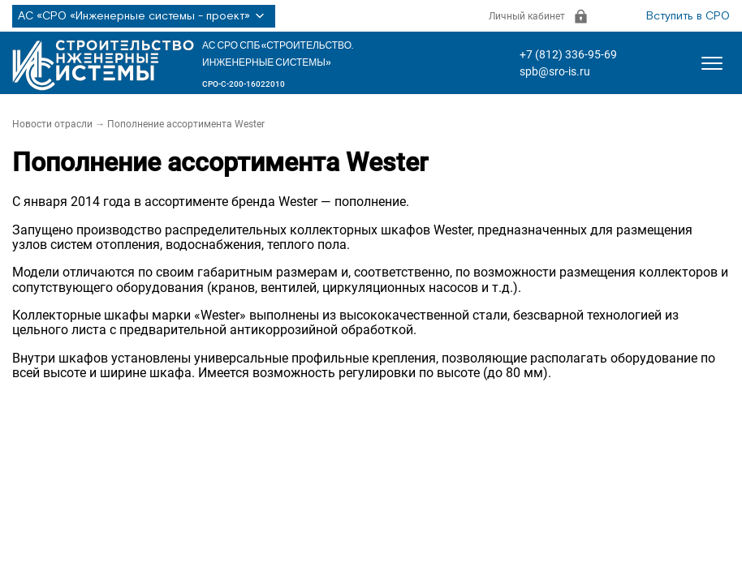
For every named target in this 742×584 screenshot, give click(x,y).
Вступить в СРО (688, 16)
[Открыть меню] (712, 63)
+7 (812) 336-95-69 (568, 54)
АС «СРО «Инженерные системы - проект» (144, 16)
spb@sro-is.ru (555, 71)
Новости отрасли (52, 124)
